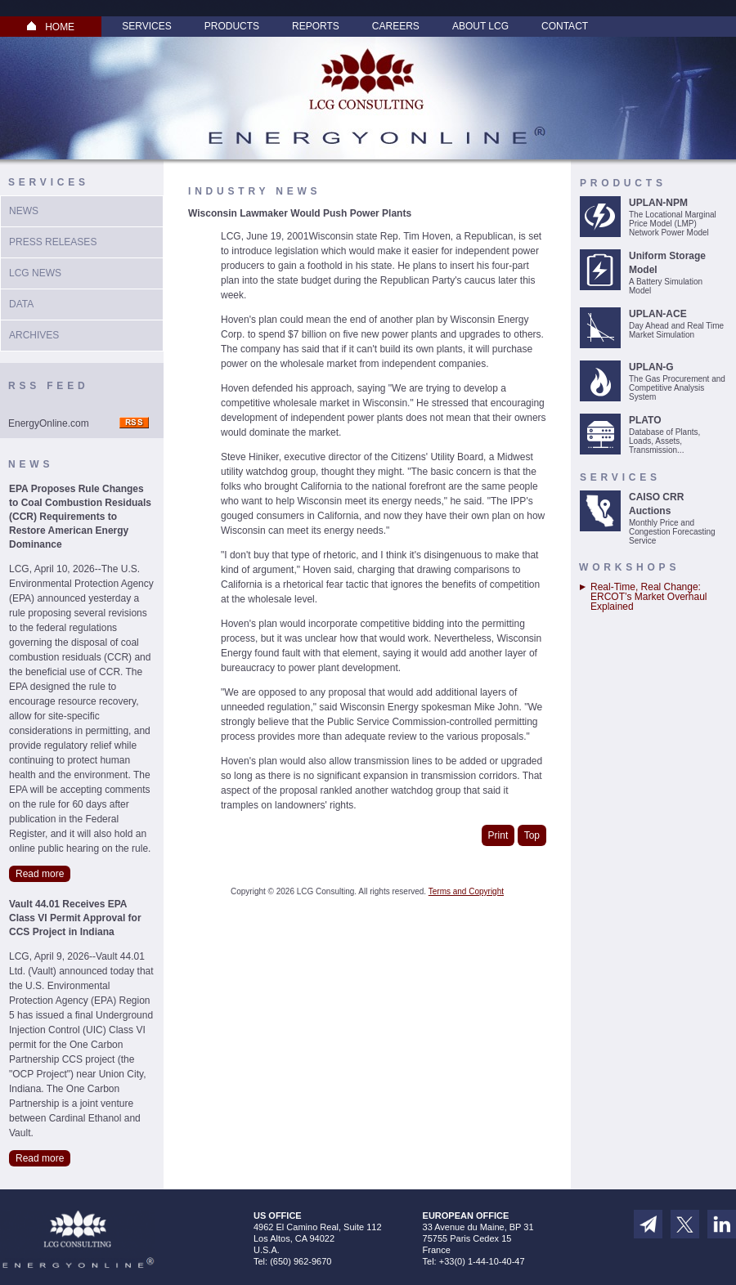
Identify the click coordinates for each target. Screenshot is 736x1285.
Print (498, 835)
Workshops (629, 567)
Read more (40, 874)
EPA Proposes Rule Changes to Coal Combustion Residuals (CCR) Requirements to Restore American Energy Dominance (80, 516)
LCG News (35, 273)
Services (146, 26)
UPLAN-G (651, 367)
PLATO (645, 420)
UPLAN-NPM (658, 202)
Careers (396, 26)
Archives (34, 335)
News (23, 211)
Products (231, 26)
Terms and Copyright (466, 891)
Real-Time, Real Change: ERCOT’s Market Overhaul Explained (648, 596)
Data (21, 304)
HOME (50, 27)
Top (532, 835)
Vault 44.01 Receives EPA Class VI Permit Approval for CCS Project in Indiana (75, 918)
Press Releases (52, 242)
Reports (315, 26)
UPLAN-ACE (658, 314)
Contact (564, 26)
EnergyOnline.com (48, 423)
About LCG (480, 26)
